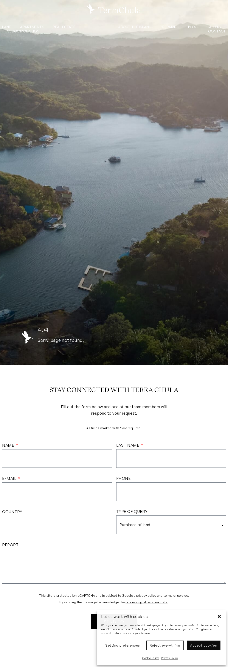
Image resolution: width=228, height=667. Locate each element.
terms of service (175, 596)
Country (12, 512)
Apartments (32, 27)
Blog (193, 27)
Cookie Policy (150, 658)
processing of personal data (147, 603)
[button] (219, 616)
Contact (217, 31)
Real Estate (64, 27)
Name (8, 445)
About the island (134, 27)
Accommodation (22, 31)
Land (6, 27)
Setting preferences (122, 645)
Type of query (132, 512)
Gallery (214, 27)
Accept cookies (203, 645)
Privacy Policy (169, 658)
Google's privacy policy (139, 596)
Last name (128, 445)
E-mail (9, 479)
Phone (123, 479)
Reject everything (165, 645)
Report (10, 545)
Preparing (170, 27)
